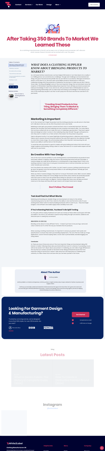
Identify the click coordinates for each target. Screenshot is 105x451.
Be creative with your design (15, 71)
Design (49, 5)
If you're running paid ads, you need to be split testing (17, 77)
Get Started (80, 315)
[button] (28, 5)
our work (39, 5)
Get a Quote (94, 5)
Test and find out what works (15, 73)
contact (18, 5)
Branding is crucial (13, 79)
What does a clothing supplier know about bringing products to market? (16, 65)
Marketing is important (14, 68)
